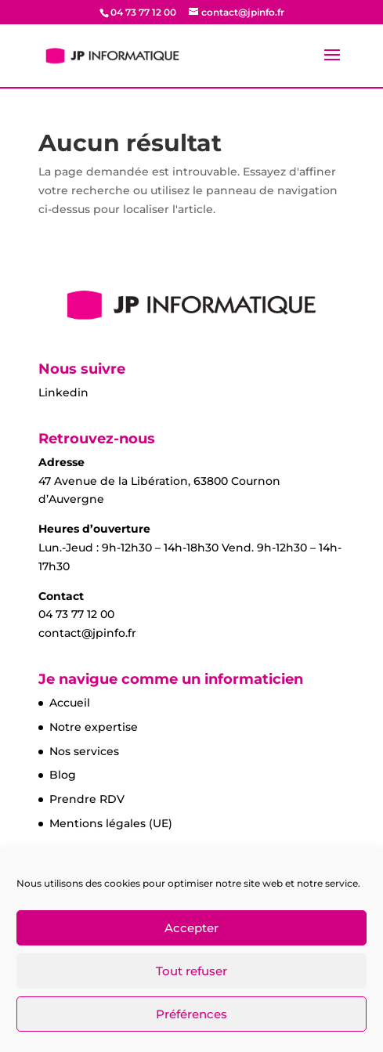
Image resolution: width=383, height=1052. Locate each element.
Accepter (191, 927)
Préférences (191, 1014)
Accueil (69, 703)
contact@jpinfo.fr (87, 633)
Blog (62, 775)
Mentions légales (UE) (110, 823)
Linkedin (63, 392)
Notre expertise (93, 727)
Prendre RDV (87, 799)
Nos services (84, 751)
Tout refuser (191, 970)
